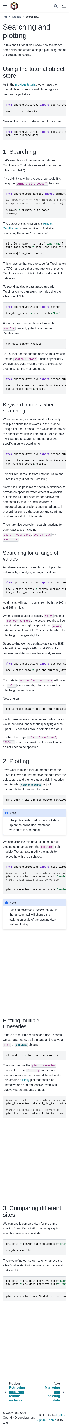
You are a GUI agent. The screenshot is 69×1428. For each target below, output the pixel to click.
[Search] (55, 6)
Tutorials (16, 16)
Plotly (25, 1080)
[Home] (5, 17)
